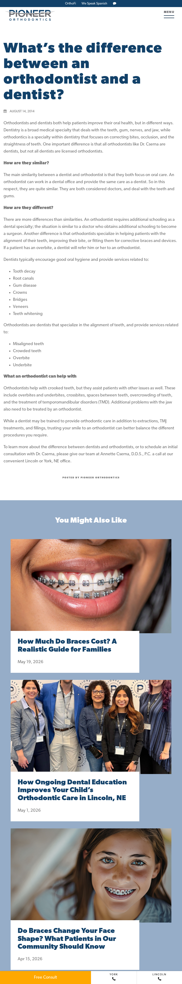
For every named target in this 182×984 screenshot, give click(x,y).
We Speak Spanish (94, 3)
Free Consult (45, 977)
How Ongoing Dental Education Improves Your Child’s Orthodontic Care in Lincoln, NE (72, 790)
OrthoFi (70, 3)
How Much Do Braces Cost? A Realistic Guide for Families (67, 645)
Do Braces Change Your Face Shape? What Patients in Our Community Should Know (67, 939)
